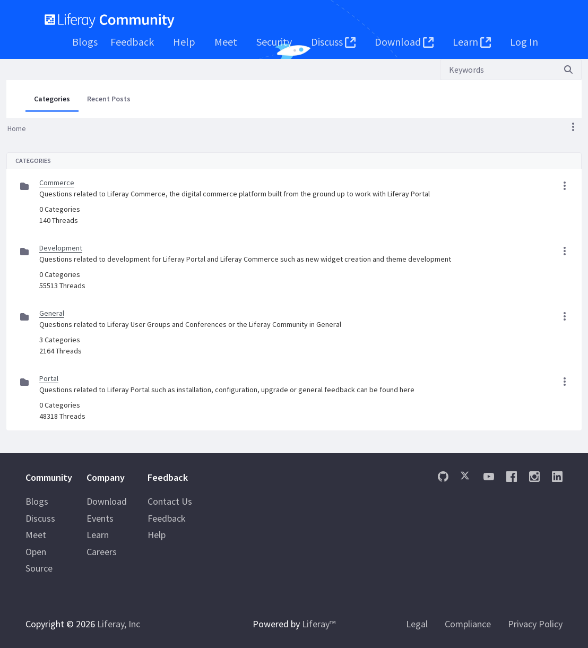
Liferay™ (318, 624)
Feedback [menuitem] (167, 518)
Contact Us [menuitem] (170, 501)
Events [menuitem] (100, 518)
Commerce (56, 182)
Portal (48, 378)
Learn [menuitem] (98, 535)
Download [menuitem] (107, 501)
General (51, 313)
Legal (417, 624)
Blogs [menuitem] (36, 501)
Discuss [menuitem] (40, 518)
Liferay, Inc (118, 624)
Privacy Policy (535, 624)
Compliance (468, 624)
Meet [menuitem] (35, 535)
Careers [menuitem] (102, 552)
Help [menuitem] (157, 535)
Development (60, 248)
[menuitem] (85, 41)
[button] (573, 126)
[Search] (498, 69)
